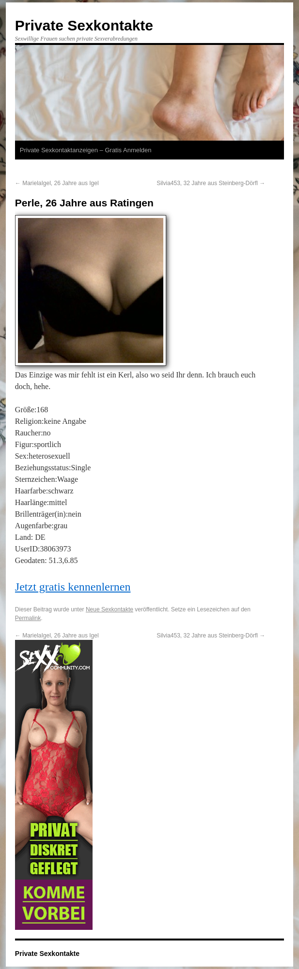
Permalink (28, 618)
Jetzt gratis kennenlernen (73, 586)
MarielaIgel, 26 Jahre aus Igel (57, 183)
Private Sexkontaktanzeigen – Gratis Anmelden (86, 150)
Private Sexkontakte (84, 25)
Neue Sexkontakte (109, 609)
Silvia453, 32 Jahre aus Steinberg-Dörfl (211, 183)
